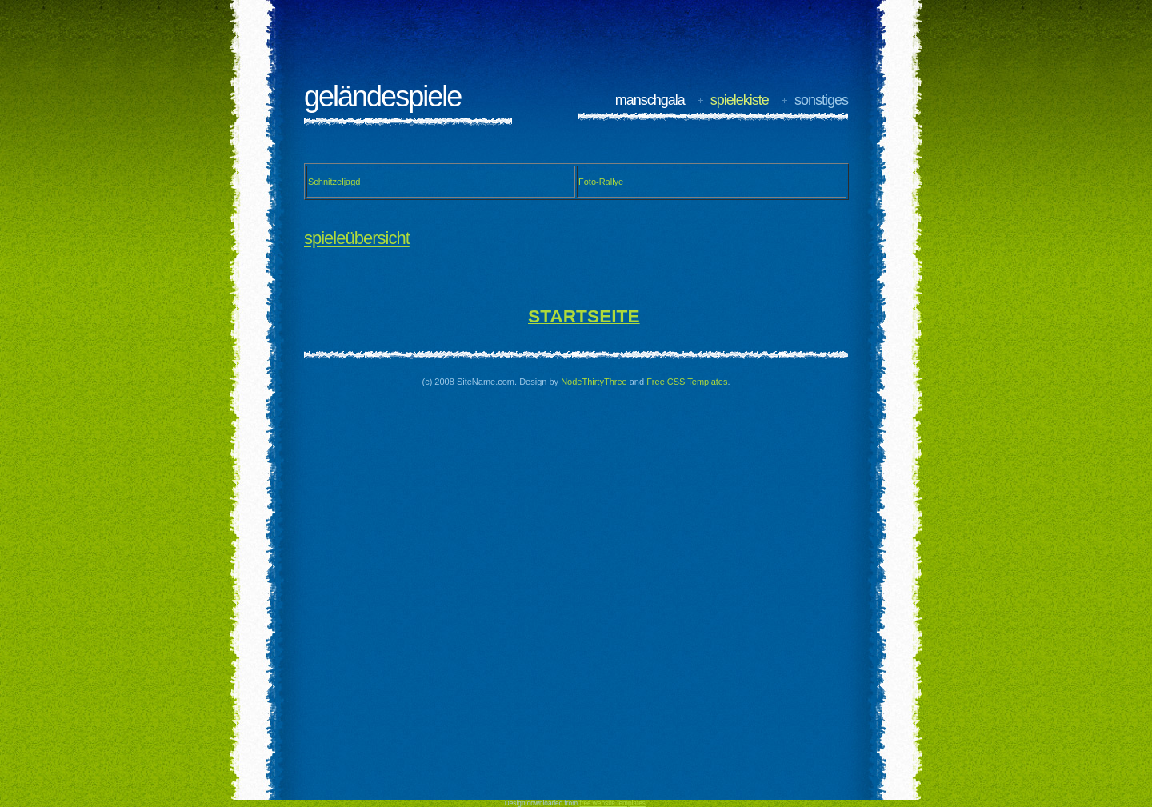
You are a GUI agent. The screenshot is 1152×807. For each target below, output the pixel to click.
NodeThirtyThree (594, 381)
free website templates (612, 803)
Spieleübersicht (357, 238)
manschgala (650, 100)
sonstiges (821, 100)
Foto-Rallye (600, 181)
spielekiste (739, 100)
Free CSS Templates (686, 381)
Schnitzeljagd (334, 181)
